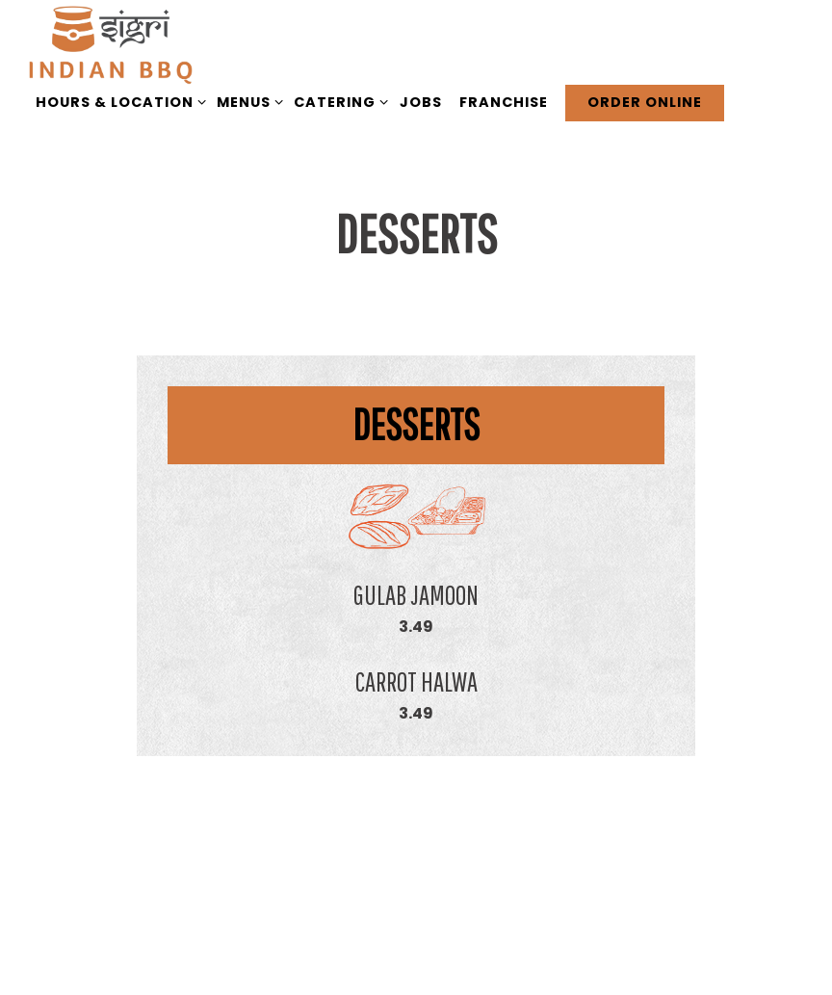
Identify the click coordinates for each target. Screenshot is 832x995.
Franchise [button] (503, 102)
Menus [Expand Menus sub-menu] (246, 102)
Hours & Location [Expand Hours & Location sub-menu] (117, 102)
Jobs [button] (421, 102)
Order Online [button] (644, 102)
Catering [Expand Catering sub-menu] (337, 102)
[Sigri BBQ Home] (111, 45)
